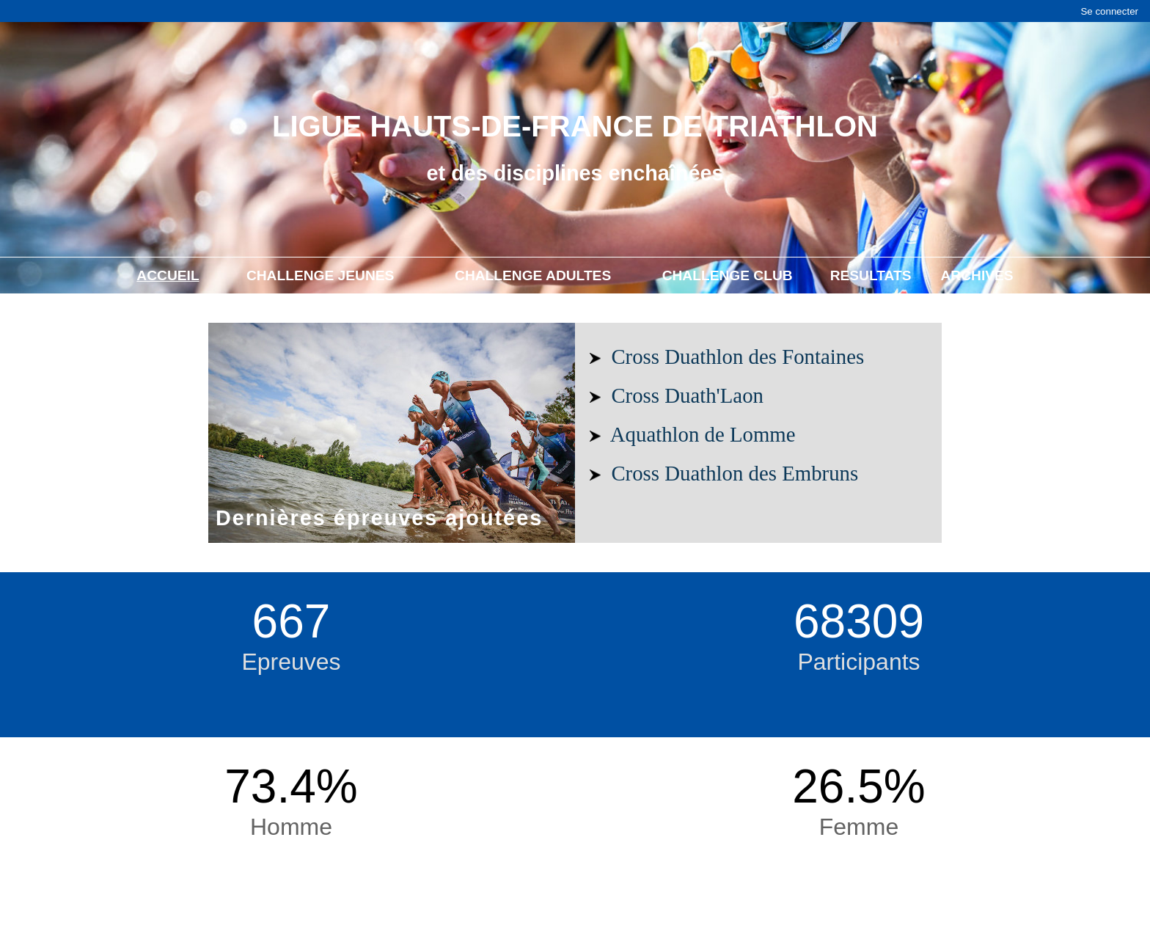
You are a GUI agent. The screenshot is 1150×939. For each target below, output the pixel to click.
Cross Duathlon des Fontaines (737, 356)
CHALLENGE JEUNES (320, 275)
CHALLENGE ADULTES (533, 275)
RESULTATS (871, 275)
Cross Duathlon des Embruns (734, 473)
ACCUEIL (167, 275)
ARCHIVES (977, 275)
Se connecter (1109, 11)
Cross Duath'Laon (687, 395)
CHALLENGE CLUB (727, 275)
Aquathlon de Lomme (703, 434)
